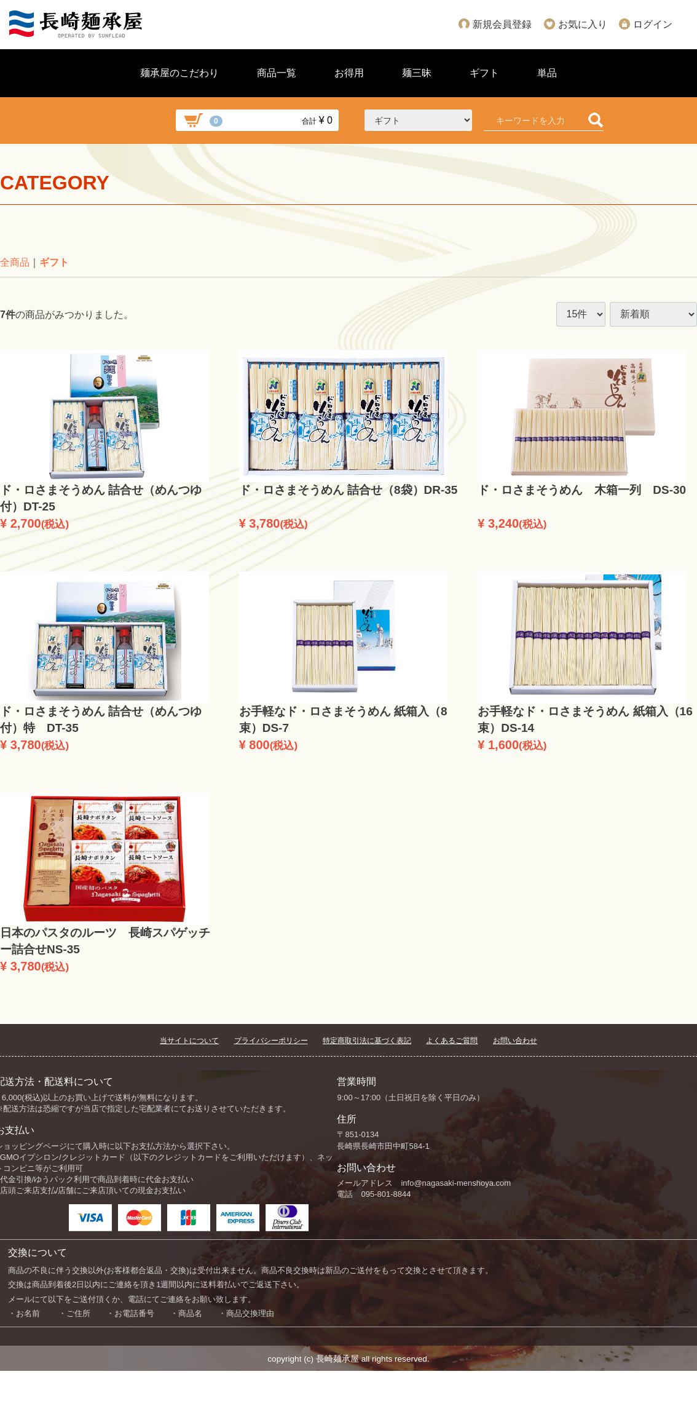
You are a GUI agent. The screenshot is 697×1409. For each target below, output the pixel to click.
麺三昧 (416, 73)
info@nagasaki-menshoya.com (456, 1183)
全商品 (15, 262)
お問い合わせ (515, 1040)
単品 (547, 73)
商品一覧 (276, 73)
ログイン (652, 24)
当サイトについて (189, 1040)
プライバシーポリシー (271, 1040)
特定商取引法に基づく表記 (367, 1040)
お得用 (349, 73)
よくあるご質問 (452, 1040)
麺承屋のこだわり (179, 73)
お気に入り (582, 24)
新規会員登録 (502, 24)
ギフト (484, 73)
